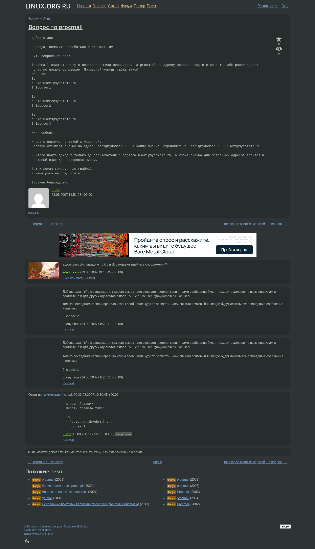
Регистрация (267, 6)
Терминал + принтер (47, 224)
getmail (47, 498)
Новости (84, 6)
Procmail (183, 492)
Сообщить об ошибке (37, 529)
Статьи (113, 6)
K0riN (56, 190)
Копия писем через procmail (63, 486)
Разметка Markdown (76, 526)
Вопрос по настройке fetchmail (64, 492)
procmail (48, 479)
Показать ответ (72, 277)
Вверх (285, 526)
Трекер (139, 6)
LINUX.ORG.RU (48, 6)
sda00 (67, 272)
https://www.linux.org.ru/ (38, 533)
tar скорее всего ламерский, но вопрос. (253, 224)
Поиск (152, 6)
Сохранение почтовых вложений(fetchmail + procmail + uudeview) (90, 504)
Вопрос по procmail (55, 27)
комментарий (53, 394)
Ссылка (34, 212)
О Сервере (31, 526)
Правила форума (51, 526)
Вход (286, 6)
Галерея (99, 6)
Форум (126, 6)
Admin (47, 18)
